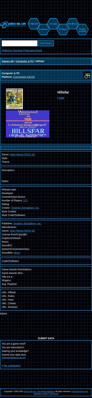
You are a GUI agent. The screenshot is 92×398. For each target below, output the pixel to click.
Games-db (8, 61)
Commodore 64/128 (24, 77)
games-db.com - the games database (39, 391)
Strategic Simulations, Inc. (25, 207)
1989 (61, 98)
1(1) (25, 200)
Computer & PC (25, 61)
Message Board (33, 50)
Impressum (54, 393)
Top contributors (12, 365)
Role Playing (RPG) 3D (22, 154)
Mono (17, 252)
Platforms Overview (12, 50)
